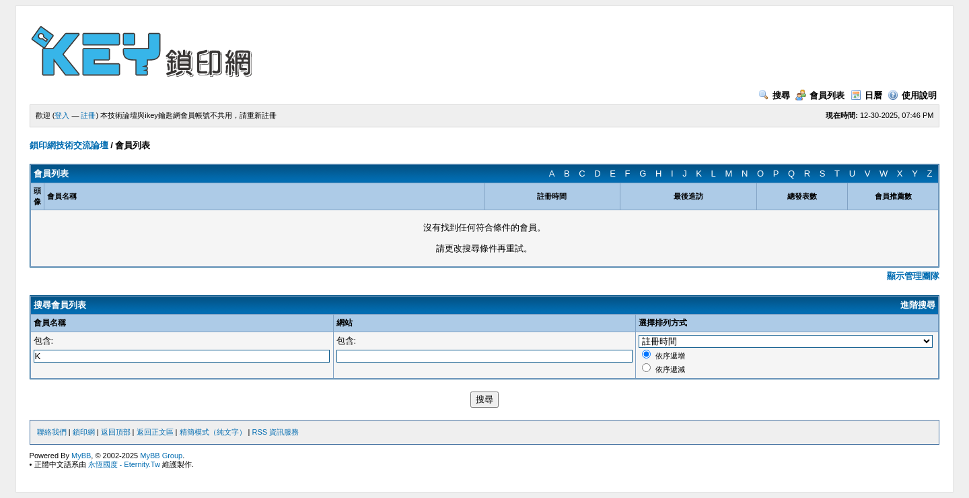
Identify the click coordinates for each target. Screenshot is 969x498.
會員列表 (820, 95)
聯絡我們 (52, 432)
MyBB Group (161, 456)
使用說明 (912, 95)
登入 (62, 115)
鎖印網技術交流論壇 (69, 145)
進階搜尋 (917, 305)
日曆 (866, 95)
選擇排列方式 (663, 323)
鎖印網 (84, 432)
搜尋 (774, 95)
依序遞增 (670, 356)
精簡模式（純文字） (213, 432)
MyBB (81, 456)
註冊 (88, 115)
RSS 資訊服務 (275, 432)
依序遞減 (670, 369)
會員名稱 (50, 323)
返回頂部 (116, 432)
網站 (344, 323)
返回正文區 (155, 432)
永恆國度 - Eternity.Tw (124, 464)
